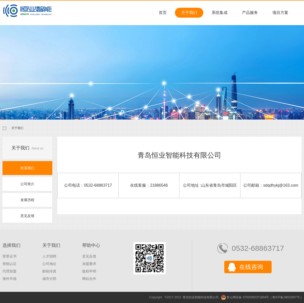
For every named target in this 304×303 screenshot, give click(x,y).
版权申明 (89, 271)
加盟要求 (89, 264)
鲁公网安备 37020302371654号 (245, 297)
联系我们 (27, 168)
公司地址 (49, 264)
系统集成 (220, 12)
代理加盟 (9, 271)
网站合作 (89, 279)
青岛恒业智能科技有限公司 (4, 128)
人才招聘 (49, 256)
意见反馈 (27, 216)
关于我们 (189, 12)
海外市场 (9, 279)
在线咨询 (251, 266)
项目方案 (280, 12)
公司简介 (27, 184)
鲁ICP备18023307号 (286, 297)
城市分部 (49, 279)
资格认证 (9, 264)
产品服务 (250, 12)
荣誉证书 (9, 256)
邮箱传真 (49, 271)
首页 (163, 12)
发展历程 (27, 200)
